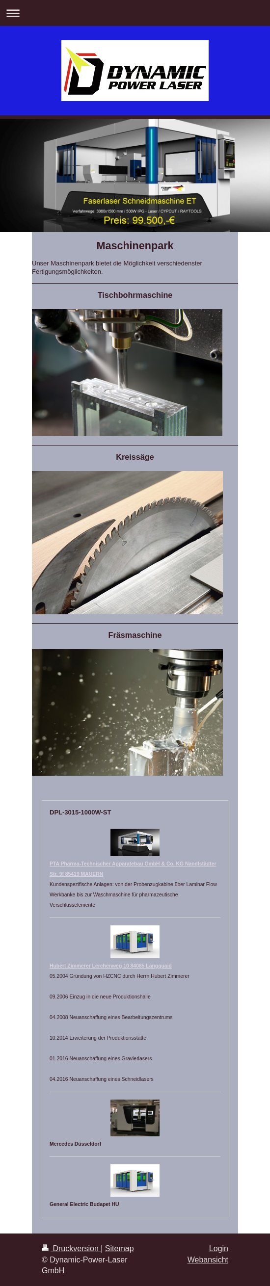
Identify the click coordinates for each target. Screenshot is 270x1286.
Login (218, 1248)
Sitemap (119, 1248)
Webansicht (208, 1260)
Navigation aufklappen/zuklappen (135, 13)
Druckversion (71, 1248)
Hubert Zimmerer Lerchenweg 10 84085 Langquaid (111, 966)
